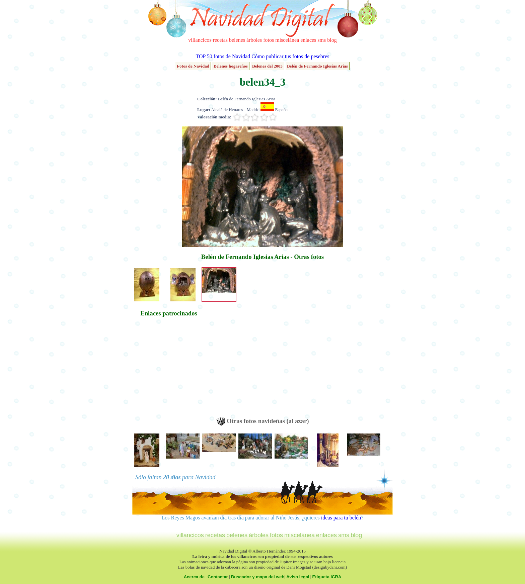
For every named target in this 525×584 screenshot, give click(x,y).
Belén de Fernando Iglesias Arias (317, 66)
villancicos (199, 40)
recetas (220, 40)
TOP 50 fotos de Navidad (223, 56)
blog (331, 40)
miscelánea (287, 40)
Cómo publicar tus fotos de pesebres (290, 56)
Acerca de (194, 576)
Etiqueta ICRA (327, 576)
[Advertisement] (168, 370)
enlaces (308, 40)
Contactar (218, 576)
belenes (237, 40)
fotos (268, 40)
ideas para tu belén (341, 517)
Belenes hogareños (231, 66)
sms (321, 40)
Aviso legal (297, 576)
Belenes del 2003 (267, 66)
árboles (254, 40)
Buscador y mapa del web (258, 576)
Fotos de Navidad (193, 66)
